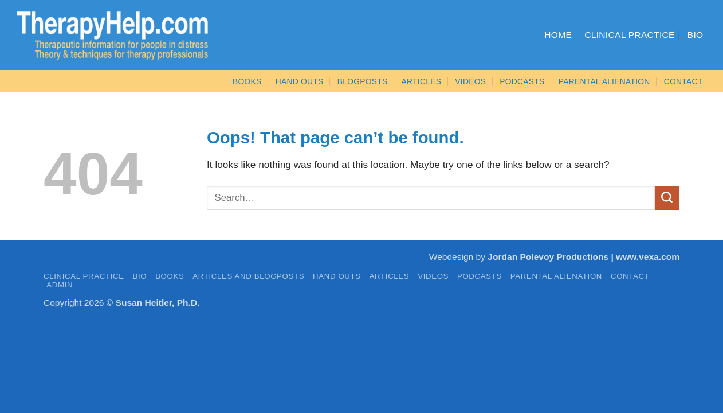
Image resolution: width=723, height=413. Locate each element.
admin (59, 284)
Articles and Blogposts (248, 276)
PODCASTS (522, 81)
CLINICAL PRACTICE (84, 276)
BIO (140, 276)
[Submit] (667, 198)
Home (558, 35)
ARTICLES (422, 81)
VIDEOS (470, 81)
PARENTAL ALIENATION (556, 276)
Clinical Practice (629, 35)
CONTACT (683, 81)
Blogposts (362, 81)
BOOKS (247, 81)
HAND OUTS (337, 276)
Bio (695, 35)
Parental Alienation (604, 81)
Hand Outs (300, 81)
